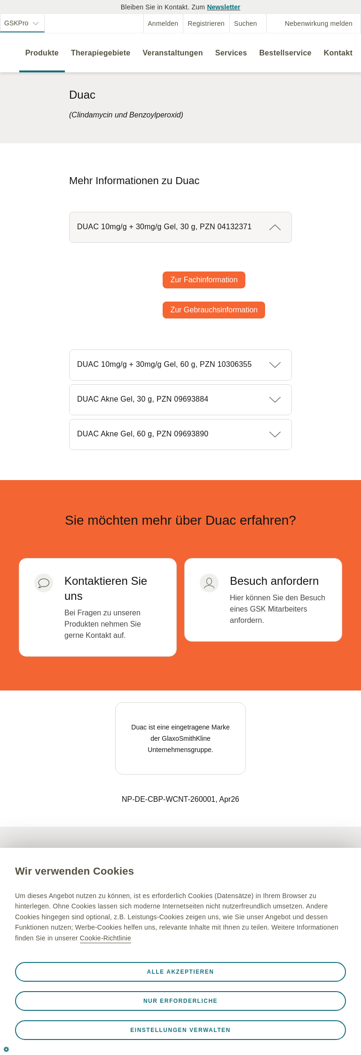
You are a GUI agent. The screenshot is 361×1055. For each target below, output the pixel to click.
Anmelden (163, 23)
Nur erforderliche (180, 1001)
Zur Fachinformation (203, 280)
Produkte (42, 53)
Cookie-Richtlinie (105, 938)
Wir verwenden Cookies (74, 871)
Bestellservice (285, 53)
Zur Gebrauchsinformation (214, 310)
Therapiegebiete (100, 53)
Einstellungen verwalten (180, 1030)
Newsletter (223, 7)
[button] (180, 227)
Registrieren (206, 23)
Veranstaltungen (172, 53)
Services (231, 53)
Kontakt (338, 53)
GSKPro (17, 23)
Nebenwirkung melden (319, 23)
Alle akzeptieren (180, 972)
